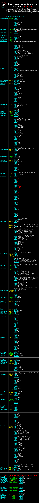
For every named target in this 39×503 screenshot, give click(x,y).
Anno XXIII (15, 185)
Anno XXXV (16, 38)
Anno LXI (15, 24)
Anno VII (15, 300)
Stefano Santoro (3, 363)
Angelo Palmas (3, 176)
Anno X (15, 173)
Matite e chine (11, 161)
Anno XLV (15, 55)
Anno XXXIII (16, 45)
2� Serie (15, 114)
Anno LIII (15, 18)
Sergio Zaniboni (3, 425)
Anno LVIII (15, 21)
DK (14, 258)
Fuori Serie (15, 66)
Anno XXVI (15, 235)
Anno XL (15, 51)
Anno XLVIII (16, 58)
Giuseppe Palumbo (3, 253)
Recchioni (5, 313)
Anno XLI (15, 52)
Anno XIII (15, 105)
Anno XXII (15, 184)
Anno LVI (15, 64)
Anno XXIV (15, 186)
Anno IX (15, 426)
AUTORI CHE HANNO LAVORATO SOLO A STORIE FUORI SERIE (19, 475)
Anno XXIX (15, 189)
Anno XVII (15, 113)
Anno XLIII (15, 39)
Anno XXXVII (16, 125)
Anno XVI (15, 31)
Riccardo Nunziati (3, 161)
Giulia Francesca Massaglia (3, 68)
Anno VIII (15, 425)
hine (11, 363)
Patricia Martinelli (3, 41)
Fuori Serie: (16, 103)
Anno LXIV (15, 26)
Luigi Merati (2, 84)
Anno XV (15, 178)
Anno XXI (15, 183)
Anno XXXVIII (16, 49)
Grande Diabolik (16, 28)
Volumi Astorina (16, 80)
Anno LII (15, 61)
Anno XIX (15, 120)
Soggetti (11, 19)
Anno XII (15, 104)
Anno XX (15, 121)
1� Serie (15, 35)
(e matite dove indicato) (11, 84)
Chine (10, 84)
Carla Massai (2, 73)
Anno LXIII (15, 102)
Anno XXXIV (16, 37)
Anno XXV (15, 122)
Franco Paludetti (3, 221)
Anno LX (15, 23)
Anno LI (15, 92)
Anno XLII (15, 53)
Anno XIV (15, 106)
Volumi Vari (16, 33)
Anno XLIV (15, 86)
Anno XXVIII (16, 237)
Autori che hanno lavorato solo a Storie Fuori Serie (16, 16)
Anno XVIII (15, 119)
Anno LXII (15, 25)
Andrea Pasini (2, 269)
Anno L (15, 77)
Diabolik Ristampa (17, 36)
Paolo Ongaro (2, 173)
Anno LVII (15, 20)
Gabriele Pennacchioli (4, 290)
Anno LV (15, 32)
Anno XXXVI (16, 48)
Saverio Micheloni (3, 104)
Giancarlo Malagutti (3, 29)
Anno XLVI (15, 56)
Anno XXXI (15, 191)
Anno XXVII (16, 188)
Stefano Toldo (2, 394)
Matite (11, 67)
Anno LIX (15, 22)
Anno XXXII (16, 44)
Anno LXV (15, 27)
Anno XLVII (16, 57)
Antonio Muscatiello (4, 149)
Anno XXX (15, 123)
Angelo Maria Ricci (3, 316)
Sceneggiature (11, 73)
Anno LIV (15, 19)
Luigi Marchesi (4, 35)
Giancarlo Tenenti (3, 391)
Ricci (2, 337)
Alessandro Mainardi (4, 18)
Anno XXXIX (16, 50)
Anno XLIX (15, 59)
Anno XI (15, 174)
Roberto (1, 313)
